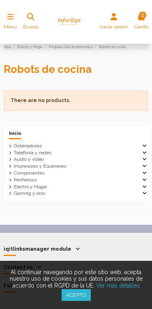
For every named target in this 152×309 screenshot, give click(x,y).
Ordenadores (28, 146)
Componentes (29, 173)
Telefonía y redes (32, 153)
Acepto (76, 295)
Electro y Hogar (30, 187)
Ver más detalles (118, 285)
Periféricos (25, 180)
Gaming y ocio (29, 193)
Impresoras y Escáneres (40, 166)
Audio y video (29, 159)
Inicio (15, 133)
